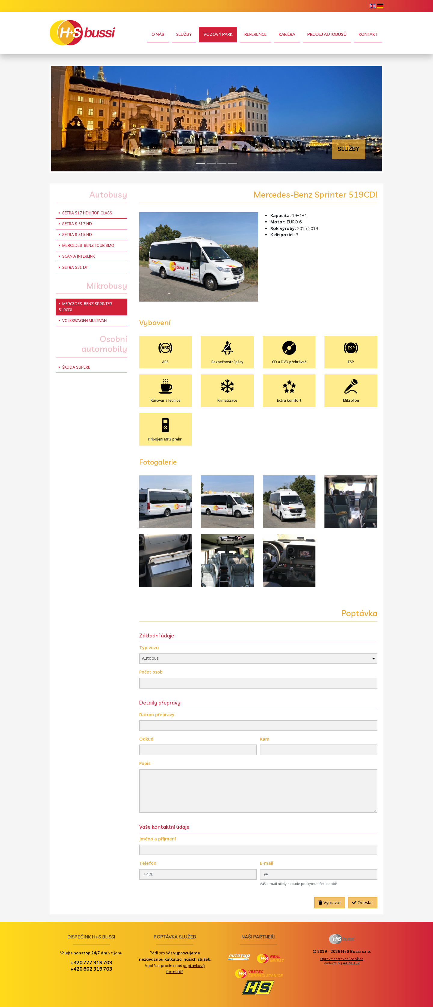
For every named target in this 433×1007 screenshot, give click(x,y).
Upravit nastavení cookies (341, 958)
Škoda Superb (75, 367)
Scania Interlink (77, 256)
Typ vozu (149, 647)
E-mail (266, 863)
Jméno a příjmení (157, 839)
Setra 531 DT (73, 267)
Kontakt (368, 34)
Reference (255, 34)
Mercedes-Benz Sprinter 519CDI (85, 306)
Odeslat (362, 902)
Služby (184, 34)
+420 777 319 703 (91, 962)
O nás (158, 34)
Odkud (146, 739)
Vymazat (329, 902)
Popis (144, 763)
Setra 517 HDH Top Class (85, 212)
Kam (264, 739)
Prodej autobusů (327, 34)
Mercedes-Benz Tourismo (86, 245)
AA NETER (351, 963)
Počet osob (151, 672)
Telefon (147, 863)
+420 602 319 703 (91, 968)
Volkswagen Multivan (83, 320)
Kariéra (287, 34)
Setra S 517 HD (75, 223)
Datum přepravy (156, 714)
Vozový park (218, 34)
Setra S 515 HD (75, 234)
